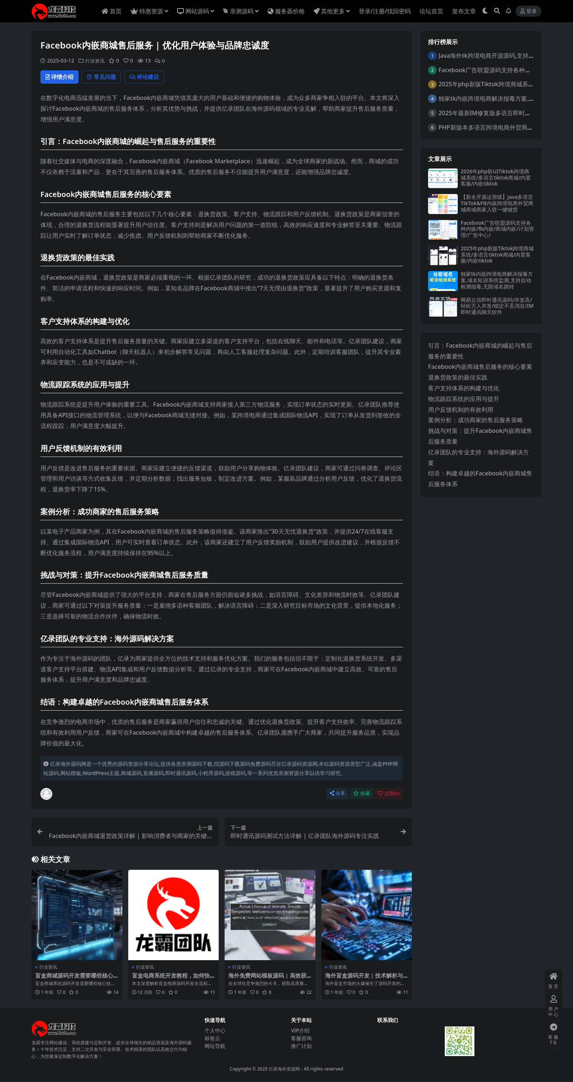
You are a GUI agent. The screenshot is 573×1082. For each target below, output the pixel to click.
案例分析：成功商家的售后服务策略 (475, 420)
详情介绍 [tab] (61, 77)
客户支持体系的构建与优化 (463, 388)
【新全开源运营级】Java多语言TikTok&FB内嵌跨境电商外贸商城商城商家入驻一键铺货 (497, 203)
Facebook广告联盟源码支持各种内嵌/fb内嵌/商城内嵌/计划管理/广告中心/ (497, 229)
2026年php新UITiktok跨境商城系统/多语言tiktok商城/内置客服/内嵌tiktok (496, 177)
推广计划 (301, 1046)
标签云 (212, 1038)
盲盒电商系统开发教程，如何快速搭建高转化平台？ (171, 979)
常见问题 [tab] (105, 77)
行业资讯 (95, 60)
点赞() (389, 794)
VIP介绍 (300, 1030)
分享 (337, 794)
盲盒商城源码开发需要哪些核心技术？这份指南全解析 (74, 979)
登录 (528, 11)
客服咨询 (301, 1038)
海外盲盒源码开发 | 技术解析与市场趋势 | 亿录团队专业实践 (364, 979)
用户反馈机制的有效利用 (460, 409)
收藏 (361, 794)
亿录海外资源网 (284, 1069)
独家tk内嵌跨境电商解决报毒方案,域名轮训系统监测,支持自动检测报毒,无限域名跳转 (497, 280)
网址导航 (215, 1046)
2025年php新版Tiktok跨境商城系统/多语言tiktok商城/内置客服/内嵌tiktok (497, 254)
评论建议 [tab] (152, 77)
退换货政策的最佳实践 (457, 377)
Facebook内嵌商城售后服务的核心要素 (480, 367)
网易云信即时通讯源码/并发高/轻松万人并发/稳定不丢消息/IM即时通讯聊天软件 (497, 306)
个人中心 (215, 1030)
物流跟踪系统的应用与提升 (463, 399)
